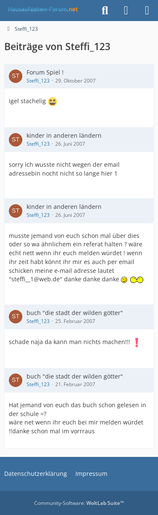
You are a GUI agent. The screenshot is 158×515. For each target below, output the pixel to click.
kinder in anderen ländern (64, 135)
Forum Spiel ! (45, 72)
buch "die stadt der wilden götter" (75, 313)
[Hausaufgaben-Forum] (42, 10)
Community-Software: (79, 503)
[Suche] (104, 10)
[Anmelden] (126, 10)
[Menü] (147, 10)
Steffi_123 (38, 80)
